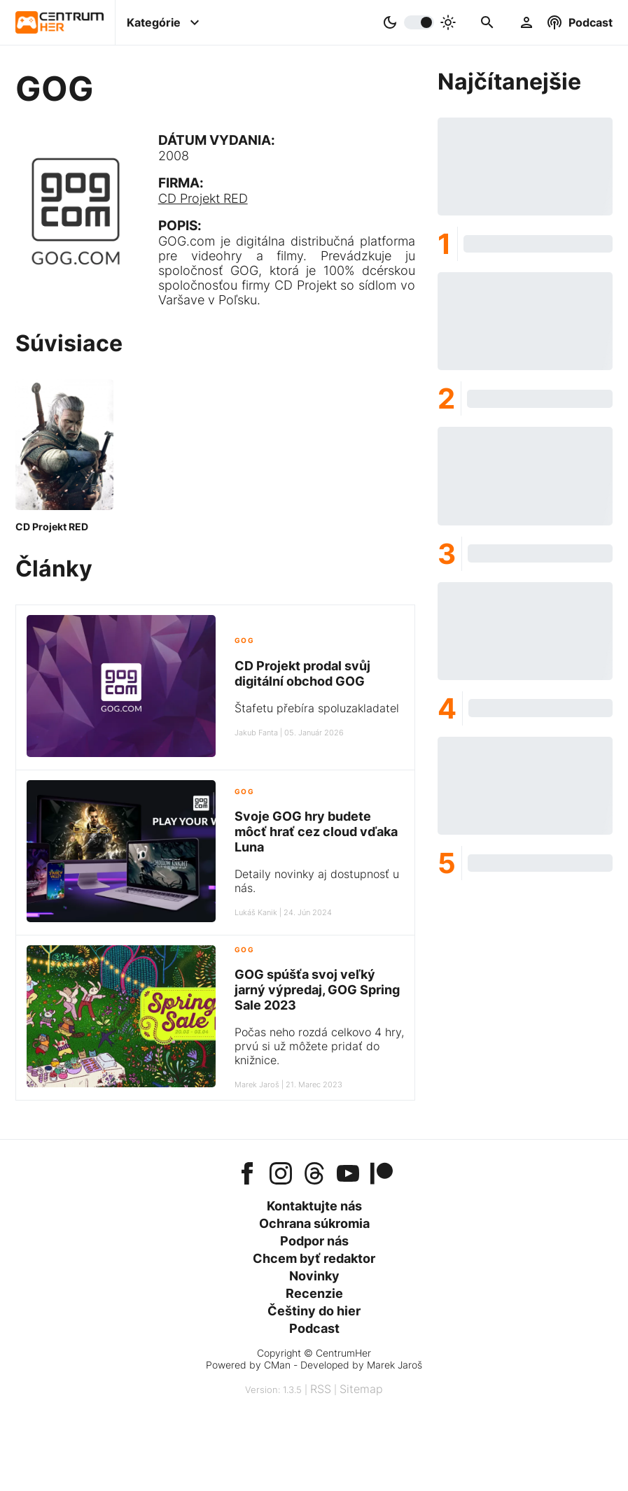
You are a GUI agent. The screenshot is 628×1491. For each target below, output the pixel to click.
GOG (245, 640)
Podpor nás (314, 1241)
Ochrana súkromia (314, 1223)
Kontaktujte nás (314, 1206)
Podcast (314, 1328)
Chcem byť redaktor (314, 1258)
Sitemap (361, 1389)
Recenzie (314, 1293)
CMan (277, 1365)
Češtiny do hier (314, 1310)
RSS (320, 1389)
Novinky (314, 1276)
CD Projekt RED (203, 198)
